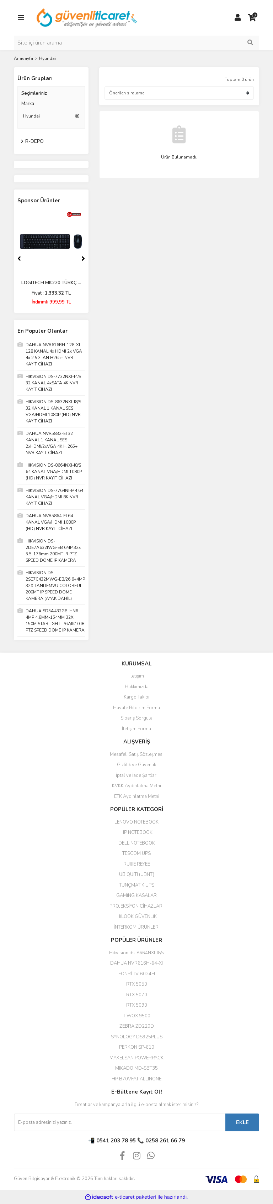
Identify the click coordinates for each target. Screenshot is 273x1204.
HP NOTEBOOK (136, 832)
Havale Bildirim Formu (136, 708)
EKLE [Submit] (242, 1122)
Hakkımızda (137, 687)
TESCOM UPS (136, 853)
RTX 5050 (136, 984)
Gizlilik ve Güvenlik (136, 765)
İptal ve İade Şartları (136, 775)
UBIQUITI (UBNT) (136, 874)
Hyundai (47, 58)
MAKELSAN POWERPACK (136, 1058)
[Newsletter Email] (119, 1122)
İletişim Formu (136, 729)
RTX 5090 (136, 1005)
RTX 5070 (136, 995)
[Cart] (252, 18)
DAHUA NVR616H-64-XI (136, 963)
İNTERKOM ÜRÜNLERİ (137, 927)
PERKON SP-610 (136, 1047)
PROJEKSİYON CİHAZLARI (136, 906)
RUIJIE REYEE (136, 864)
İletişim (136, 676)
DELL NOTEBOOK (136, 843)
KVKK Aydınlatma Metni (136, 786)
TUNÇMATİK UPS (136, 885)
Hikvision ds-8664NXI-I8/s (136, 953)
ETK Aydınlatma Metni (136, 796)
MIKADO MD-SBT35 (136, 1068)
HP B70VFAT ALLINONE (136, 1079)
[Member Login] (238, 17)
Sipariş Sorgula (136, 718)
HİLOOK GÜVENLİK (137, 916)
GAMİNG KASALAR (136, 895)
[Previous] (19, 258)
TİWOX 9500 (136, 1016)
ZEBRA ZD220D (136, 1026)
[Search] (136, 43)
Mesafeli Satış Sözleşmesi (137, 754)
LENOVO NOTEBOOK (136, 822)
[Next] (83, 258)
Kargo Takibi (136, 697)
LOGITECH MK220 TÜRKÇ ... (51, 283)
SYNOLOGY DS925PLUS (136, 1037)
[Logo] (87, 17)
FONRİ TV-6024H (136, 974)
